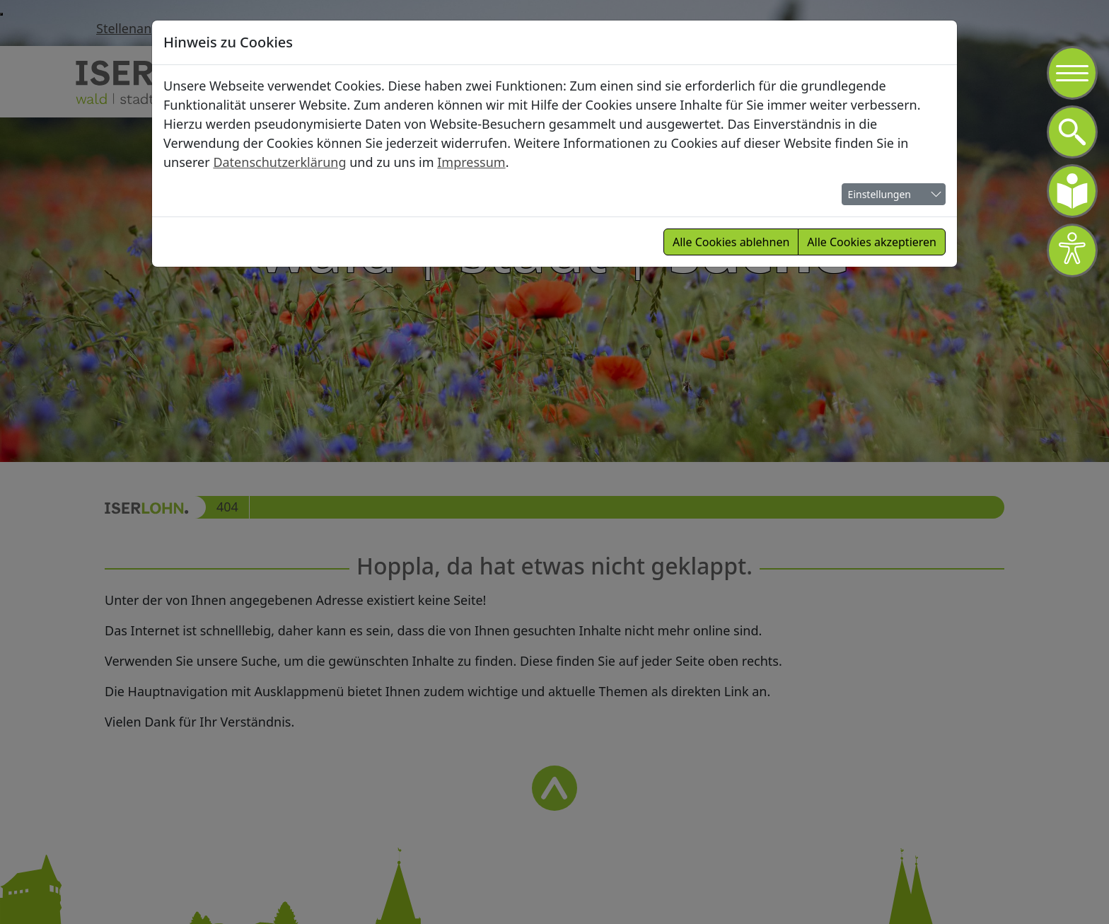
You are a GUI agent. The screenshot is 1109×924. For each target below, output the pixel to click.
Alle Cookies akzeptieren (871, 242)
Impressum (471, 162)
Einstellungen (879, 194)
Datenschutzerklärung (279, 162)
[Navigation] (1072, 73)
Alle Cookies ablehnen (731, 242)
